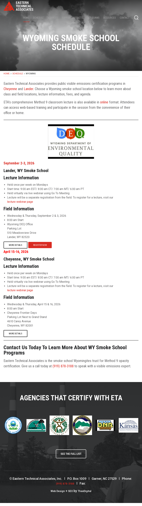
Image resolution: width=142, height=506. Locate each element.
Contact (124, 17)
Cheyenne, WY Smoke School (34, 259)
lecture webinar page (20, 201)
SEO (70, 494)
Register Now (39, 245)
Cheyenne (10, 89)
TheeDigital (86, 494)
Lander (28, 89)
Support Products (72, 17)
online (104, 102)
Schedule (38, 17)
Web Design (55, 494)
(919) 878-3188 (63, 367)
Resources (109, 17)
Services (53, 17)
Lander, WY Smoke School (31, 170)
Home (26, 17)
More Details (15, 245)
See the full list (71, 456)
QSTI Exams (93, 17)
